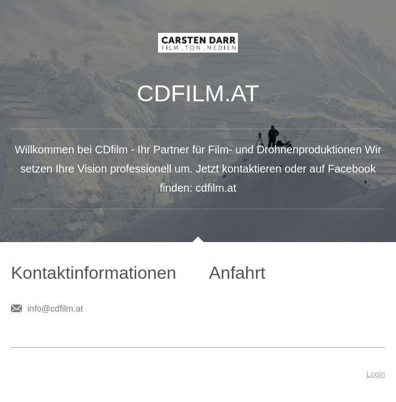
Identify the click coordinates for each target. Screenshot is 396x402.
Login (375, 374)
